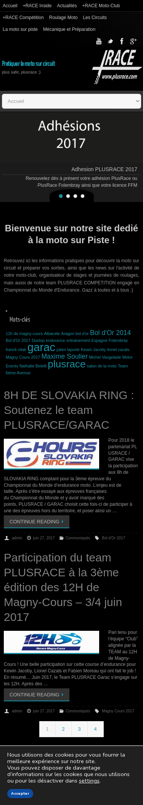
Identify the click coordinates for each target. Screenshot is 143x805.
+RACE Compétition (23, 17)
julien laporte (67, 349)
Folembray (118, 340)
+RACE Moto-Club (101, 5)
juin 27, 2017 (44, 538)
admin (17, 538)
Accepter (20, 793)
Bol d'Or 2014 (110, 333)
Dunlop (38, 340)
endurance (55, 340)
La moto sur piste (20, 29)
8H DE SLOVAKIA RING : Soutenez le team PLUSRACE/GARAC (69, 410)
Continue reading (38, 521)
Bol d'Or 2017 (18, 340)
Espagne (100, 340)
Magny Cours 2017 (23, 357)
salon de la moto (102, 366)
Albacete (52, 333)
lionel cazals (118, 349)
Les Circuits (95, 17)
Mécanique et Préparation (69, 29)
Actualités (67, 5)
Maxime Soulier (64, 356)
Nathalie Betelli (33, 366)
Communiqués (78, 538)
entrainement (78, 340)
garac (41, 347)
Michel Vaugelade (105, 357)
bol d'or (82, 333)
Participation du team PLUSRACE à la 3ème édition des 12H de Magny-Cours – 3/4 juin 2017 (63, 587)
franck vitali (16, 349)
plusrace (66, 364)
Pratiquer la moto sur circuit (28, 63)
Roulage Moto (63, 17)
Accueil (10, 5)
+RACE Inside (37, 5)
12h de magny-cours (24, 333)
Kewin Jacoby (93, 349)
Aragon (67, 333)
